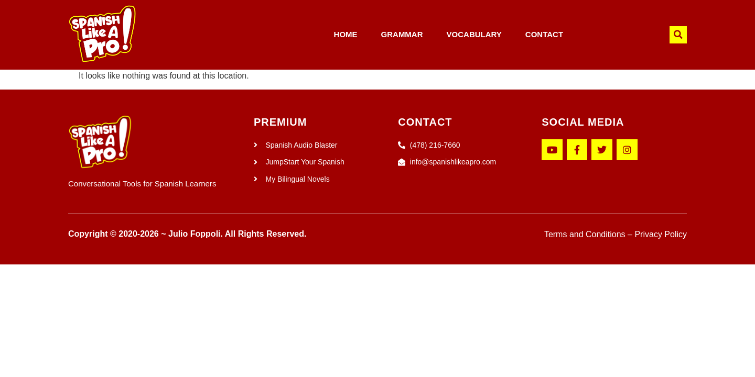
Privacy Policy (660, 234)
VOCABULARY (474, 34)
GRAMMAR (402, 34)
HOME (346, 34)
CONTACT (544, 34)
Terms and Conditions (584, 234)
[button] (678, 34)
